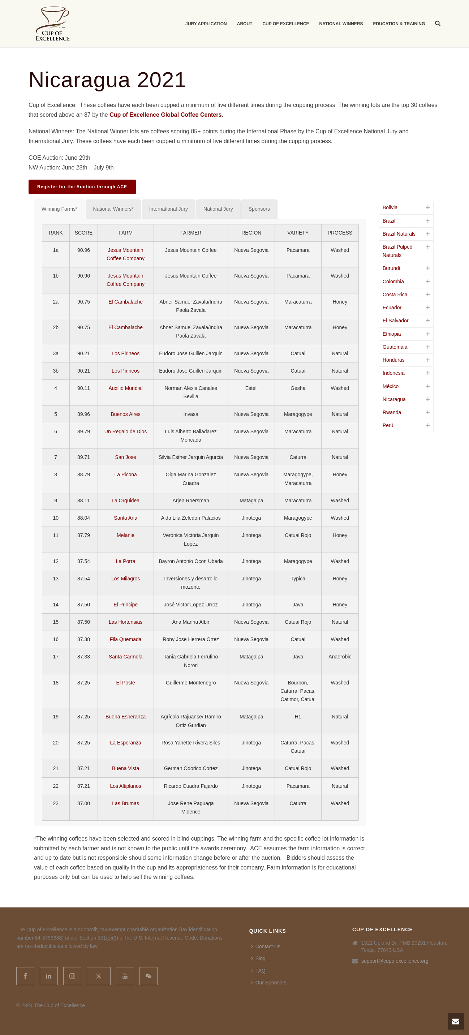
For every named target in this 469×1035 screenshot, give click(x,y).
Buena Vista (125, 768)
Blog (258, 958)
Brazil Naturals (399, 234)
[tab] (59, 209)
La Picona (125, 474)
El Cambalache (125, 302)
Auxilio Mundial (126, 388)
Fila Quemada (126, 639)
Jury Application (206, 23)
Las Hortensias (125, 622)
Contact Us (265, 946)
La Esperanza (125, 743)
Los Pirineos (125, 353)
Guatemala (395, 347)
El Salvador (396, 320)
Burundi (391, 268)
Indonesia (394, 373)
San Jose (125, 457)
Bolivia (390, 207)
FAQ (258, 971)
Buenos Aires (126, 414)
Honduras (394, 360)
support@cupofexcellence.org (394, 961)
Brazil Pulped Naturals (398, 251)
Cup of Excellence (285, 23)
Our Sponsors (269, 982)
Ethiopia (392, 334)
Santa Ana (125, 518)
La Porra (125, 561)
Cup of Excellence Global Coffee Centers (165, 115)
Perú (388, 425)
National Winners (341, 23)
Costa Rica (395, 294)
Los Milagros (125, 578)
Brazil (389, 221)
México (391, 386)
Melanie (125, 535)
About (245, 23)
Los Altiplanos (125, 786)
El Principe (125, 604)
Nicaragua (394, 399)
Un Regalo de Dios (125, 431)
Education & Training (399, 23)
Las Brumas (125, 803)
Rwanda (392, 412)
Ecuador (392, 307)
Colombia (393, 281)
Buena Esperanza (126, 717)
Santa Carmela (125, 657)
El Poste (125, 683)
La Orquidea (125, 500)
